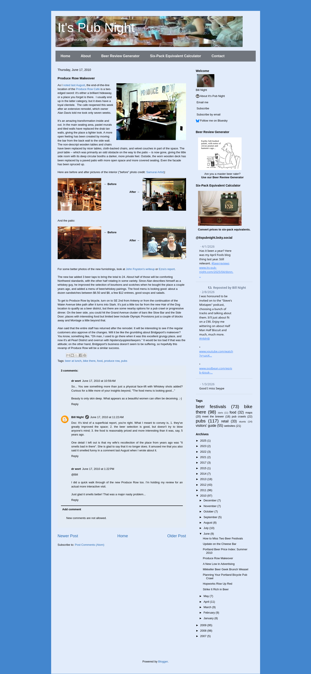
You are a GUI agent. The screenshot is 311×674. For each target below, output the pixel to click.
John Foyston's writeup (140, 269)
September (210, 517)
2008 (203, 630)
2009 (203, 625)
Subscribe (203, 108)
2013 (203, 479)
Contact (218, 56)
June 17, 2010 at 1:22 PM (98, 468)
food (100, 360)
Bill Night (77, 417)
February (209, 612)
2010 (203, 495)
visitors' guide (206, 425)
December (210, 500)
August (208, 522)
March (207, 607)
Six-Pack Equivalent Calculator (175, 56)
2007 (203, 636)
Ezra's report (167, 269)
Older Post (176, 536)
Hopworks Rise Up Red (217, 583)
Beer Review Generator (120, 56)
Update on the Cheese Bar (219, 544)
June (206, 533)
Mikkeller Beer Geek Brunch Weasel (225, 569)
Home (65, 56)
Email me (202, 102)
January (208, 618)
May (206, 596)
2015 (203, 468)
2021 (203, 457)
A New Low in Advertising (219, 564)
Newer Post (68, 536)
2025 (203, 440)
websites (229, 425)
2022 (203, 451)
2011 (203, 490)
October (208, 511)
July (206, 528)
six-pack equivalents (236, 229)
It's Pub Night (96, 27)
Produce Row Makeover (218, 558)
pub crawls (239, 416)
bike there (89, 360)
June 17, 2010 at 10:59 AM (99, 380)
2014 (203, 473)
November (210, 506)
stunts (242, 421)
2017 (203, 462)
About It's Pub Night (212, 96)
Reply (75, 404)
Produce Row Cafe (88, 89)
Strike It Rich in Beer (216, 589)
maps (248, 412)
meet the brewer (213, 416)
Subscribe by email (208, 114)
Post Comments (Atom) (89, 544)
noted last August (74, 85)
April (206, 601)
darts (220, 413)
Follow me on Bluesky (213, 120)
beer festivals (211, 406)
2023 (203, 446)
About (86, 56)
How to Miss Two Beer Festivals (223, 538)
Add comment (71, 509)
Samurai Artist (155, 172)
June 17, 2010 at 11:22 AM (107, 417)
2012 (203, 484)
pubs (124, 360)
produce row (111, 360)
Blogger (163, 661)
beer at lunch (73, 360)
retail (225, 421)
